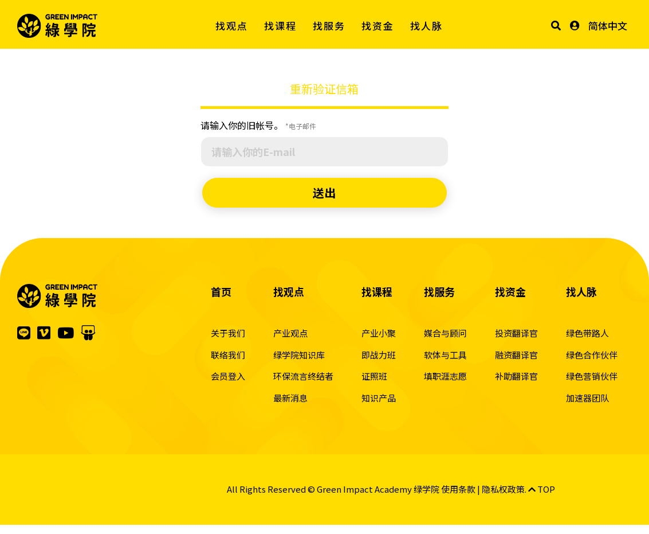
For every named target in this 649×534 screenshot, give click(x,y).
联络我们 (228, 355)
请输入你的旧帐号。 (258, 125)
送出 (324, 192)
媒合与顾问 (445, 333)
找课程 (280, 25)
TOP (541, 489)
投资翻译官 (516, 333)
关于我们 (228, 333)
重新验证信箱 (324, 88)
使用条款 (458, 489)
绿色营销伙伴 (591, 376)
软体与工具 (445, 355)
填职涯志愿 (445, 376)
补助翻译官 (516, 376)
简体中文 (607, 25)
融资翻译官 (516, 355)
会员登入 (228, 376)
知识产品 (378, 398)
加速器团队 (587, 398)
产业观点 (290, 333)
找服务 (329, 25)
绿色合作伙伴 (591, 355)
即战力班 (378, 355)
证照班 (374, 376)
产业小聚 (378, 333)
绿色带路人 (587, 333)
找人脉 (426, 25)
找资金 (377, 25)
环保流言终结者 (303, 376)
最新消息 (290, 398)
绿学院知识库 (299, 355)
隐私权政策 (503, 489)
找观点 (231, 25)
